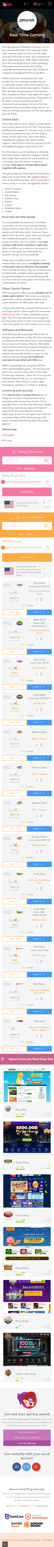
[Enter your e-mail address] (27, 1438)
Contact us (24, 1506)
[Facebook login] (16, 1467)
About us (11, 1506)
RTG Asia (7, 440)
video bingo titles (11, 314)
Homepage (8, 435)
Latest (30, 534)
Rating (30, 468)
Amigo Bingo (22, 1215)
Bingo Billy (21, 1109)
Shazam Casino (39, 732)
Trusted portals (40, 1506)
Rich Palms (39, 948)
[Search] (47, 460)
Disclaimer (7, 1540)
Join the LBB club (27, 1443)
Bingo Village (22, 1162)
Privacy (18, 1540)
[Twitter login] (26, 1467)
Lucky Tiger (39, 873)
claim (39, 612)
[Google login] (36, 1467)
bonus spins (34, 353)
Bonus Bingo (22, 1321)
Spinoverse (39, 585)
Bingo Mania (22, 1268)
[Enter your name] (27, 1432)
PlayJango (39, 1021)
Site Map (47, 1540)
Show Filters (27, 491)
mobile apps (8, 375)
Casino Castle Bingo (26, 1374)
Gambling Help (32, 1540)
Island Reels (39, 623)
